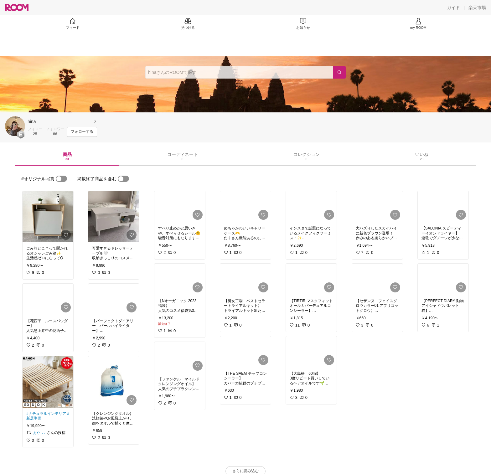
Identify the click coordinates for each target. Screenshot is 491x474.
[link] (48, 216)
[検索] (339, 72)
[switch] (61, 179)
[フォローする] (82, 132)
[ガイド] (453, 7)
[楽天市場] (477, 7)
